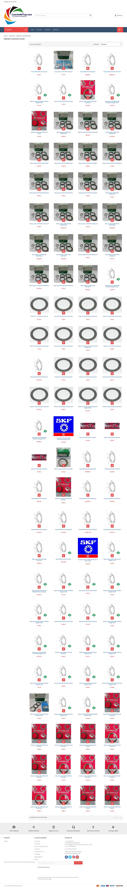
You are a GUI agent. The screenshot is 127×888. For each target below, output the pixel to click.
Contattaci (47, 29)
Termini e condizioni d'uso (41, 846)
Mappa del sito (38, 857)
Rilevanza (111, 44)
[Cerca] (63, 15)
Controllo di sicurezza (44, 867)
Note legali (37, 843)
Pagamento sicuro (39, 851)
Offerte (6, 841)
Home (32, 29)
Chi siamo (39, 29)
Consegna (37, 841)
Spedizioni (56, 29)
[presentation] (51, 872)
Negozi (36, 859)
